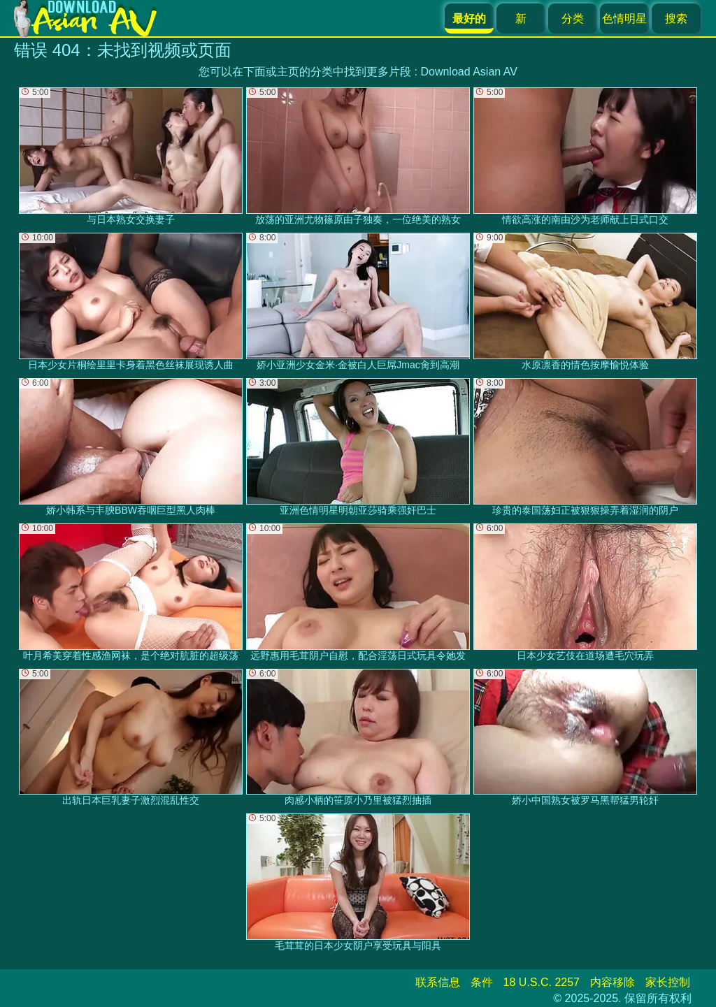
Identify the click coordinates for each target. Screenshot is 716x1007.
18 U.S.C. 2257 (541, 982)
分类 (572, 18)
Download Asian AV (468, 72)
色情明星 (624, 18)
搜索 (676, 18)
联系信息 (437, 982)
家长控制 (667, 982)
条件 (482, 982)
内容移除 (612, 982)
